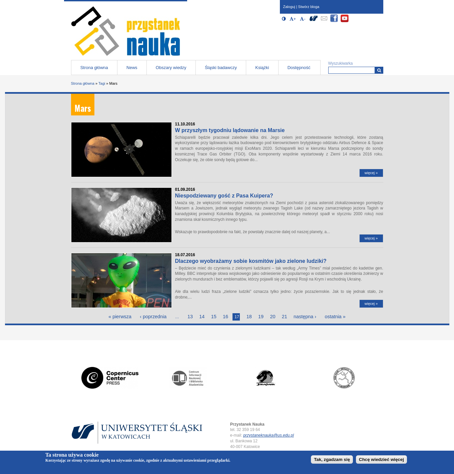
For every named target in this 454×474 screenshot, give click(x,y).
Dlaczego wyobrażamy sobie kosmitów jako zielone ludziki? (251, 261)
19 (261, 316)
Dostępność (299, 67)
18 (249, 316)
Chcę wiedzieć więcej (381, 459)
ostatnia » (335, 316)
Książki (262, 67)
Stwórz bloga (309, 7)
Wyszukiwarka (340, 63)
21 (284, 316)
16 (225, 316)
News (131, 67)
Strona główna (94, 67)
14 (201, 316)
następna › (305, 316)
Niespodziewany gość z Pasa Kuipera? (224, 195)
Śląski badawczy (221, 67)
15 (213, 316)
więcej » (371, 173)
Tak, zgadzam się (332, 459)
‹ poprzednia (153, 316)
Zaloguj (289, 7)
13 (190, 316)
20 (272, 316)
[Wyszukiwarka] (379, 70)
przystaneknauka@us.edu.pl (268, 435)
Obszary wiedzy (171, 67)
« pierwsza (119, 316)
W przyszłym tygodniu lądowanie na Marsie (230, 130)
